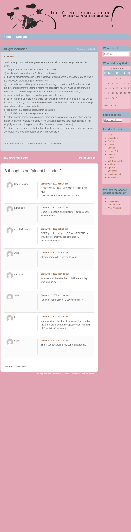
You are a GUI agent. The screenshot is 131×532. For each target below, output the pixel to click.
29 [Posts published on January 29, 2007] (109, 98)
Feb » (113, 105)
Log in (110, 198)
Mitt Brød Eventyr (115, 161)
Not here (111, 164)
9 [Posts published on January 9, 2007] (112, 83)
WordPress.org (114, 208)
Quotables (112, 171)
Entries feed (113, 201)
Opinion (111, 167)
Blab (32, 144)
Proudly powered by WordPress (50, 374)
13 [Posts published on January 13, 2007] (129, 83)
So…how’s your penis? (14, 158)
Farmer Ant (113, 151)
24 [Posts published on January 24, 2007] (117, 93)
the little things (88, 158)
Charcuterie (113, 138)
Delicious (112, 144)
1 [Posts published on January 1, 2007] (108, 78)
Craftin (111, 141)
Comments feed (115, 205)
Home (7, 36)
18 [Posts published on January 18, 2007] (121, 88)
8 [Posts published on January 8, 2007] (108, 83)
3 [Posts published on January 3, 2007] (116, 78)
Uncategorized (114, 174)
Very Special (113, 177)
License (111, 154)
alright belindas (15, 49)
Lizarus (111, 158)
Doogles (111, 148)
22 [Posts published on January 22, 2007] (109, 93)
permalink (56, 144)
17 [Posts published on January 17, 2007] (117, 88)
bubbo (10, 57)
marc (16, 340)
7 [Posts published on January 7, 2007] (104, 83)
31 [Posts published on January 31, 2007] (117, 98)
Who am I (21, 36)
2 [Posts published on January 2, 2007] (112, 78)
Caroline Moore (87, 374)
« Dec (106, 105)
